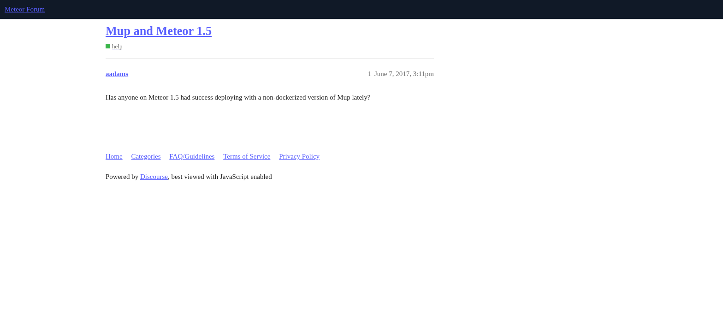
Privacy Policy (299, 156)
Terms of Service (246, 156)
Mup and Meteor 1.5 (159, 31)
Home (114, 156)
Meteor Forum (25, 9)
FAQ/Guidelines (191, 156)
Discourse (154, 176)
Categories (145, 156)
